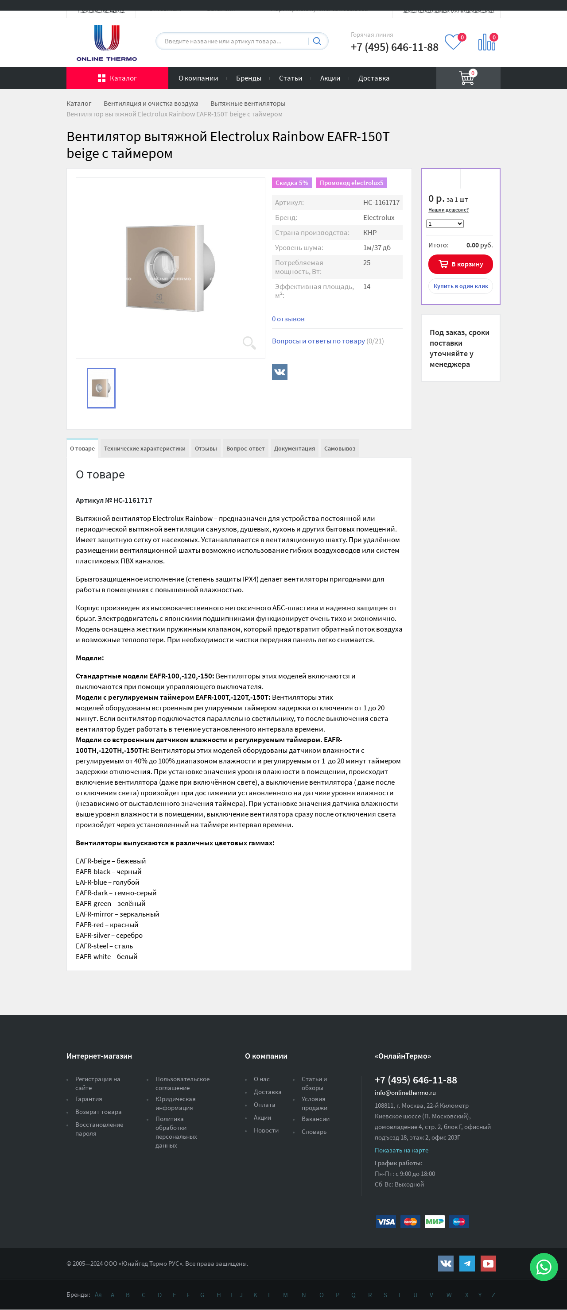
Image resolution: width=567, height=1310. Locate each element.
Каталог (123, 78)
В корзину (467, 263)
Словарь (314, 1131)
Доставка (374, 78)
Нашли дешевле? (448, 209)
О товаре (82, 448)
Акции (330, 78)
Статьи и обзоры (314, 1083)
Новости (266, 1130)
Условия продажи (314, 1103)
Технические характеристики (145, 448)
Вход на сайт (479, 14)
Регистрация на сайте (97, 1083)
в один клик (461, 286)
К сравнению (477, 180)
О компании (198, 78)
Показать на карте (401, 1150)
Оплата (265, 1104)
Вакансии (316, 1118)
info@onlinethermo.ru (405, 1092)
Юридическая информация (175, 1103)
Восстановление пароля (99, 1128)
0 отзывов (288, 319)
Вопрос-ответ (245, 448)
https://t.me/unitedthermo (467, 1263)
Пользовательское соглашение (182, 1083)
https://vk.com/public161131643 (446, 1263)
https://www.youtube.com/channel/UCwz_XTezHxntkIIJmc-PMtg (488, 1263)
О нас (262, 1079)
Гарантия (88, 1098)
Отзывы (206, 448)
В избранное (443, 180)
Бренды (248, 78)
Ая (98, 1294)
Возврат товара (98, 1111)
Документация (294, 448)
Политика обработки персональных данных (176, 1131)
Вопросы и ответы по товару (328, 341)
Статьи (291, 78)
